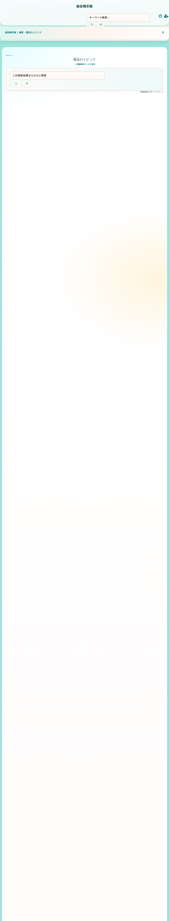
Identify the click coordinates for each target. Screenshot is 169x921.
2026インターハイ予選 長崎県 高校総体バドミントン (68, 707)
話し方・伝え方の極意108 (53, 517)
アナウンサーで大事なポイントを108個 (61, 534)
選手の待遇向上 (48, 334)
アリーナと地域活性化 (51, 300)
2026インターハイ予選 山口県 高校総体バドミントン (68, 730)
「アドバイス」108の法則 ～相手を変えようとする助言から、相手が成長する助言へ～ (68, 371)
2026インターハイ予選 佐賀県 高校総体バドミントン (68, 617)
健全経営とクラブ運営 (51, 317)
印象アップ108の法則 (51, 500)
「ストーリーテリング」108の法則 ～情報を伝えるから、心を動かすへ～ (69, 149)
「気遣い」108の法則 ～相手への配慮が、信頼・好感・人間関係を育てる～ (67, 239)
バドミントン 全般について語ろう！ (58, 552)
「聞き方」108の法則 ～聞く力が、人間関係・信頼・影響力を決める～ (69, 217)
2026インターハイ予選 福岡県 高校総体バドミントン (68, 594)
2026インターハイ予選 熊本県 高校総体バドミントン (68, 639)
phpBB (80, 915)
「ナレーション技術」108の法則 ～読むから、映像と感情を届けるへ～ (68, 126)
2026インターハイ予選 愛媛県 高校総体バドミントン (68, 462)
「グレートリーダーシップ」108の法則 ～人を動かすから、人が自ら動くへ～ (69, 171)
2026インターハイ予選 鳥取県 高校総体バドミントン (68, 821)
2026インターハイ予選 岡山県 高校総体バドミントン (68, 775)
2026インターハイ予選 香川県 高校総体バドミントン (68, 439)
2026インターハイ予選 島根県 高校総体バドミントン (68, 798)
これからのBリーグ (49, 282)
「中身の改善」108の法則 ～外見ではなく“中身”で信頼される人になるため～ (68, 394)
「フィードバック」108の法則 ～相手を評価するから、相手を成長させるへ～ (69, 262)
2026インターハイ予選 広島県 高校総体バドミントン (68, 753)
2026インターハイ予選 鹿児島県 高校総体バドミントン (68, 685)
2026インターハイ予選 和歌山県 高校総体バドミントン (69, 843)
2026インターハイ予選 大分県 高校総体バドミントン (68, 662)
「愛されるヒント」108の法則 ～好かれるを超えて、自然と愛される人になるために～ (68, 194)
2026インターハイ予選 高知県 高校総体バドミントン (68, 571)
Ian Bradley (95, 913)
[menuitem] (160, 16)
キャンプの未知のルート (52, 482)
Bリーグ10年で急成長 (51, 352)
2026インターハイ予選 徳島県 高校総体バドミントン (68, 417)
